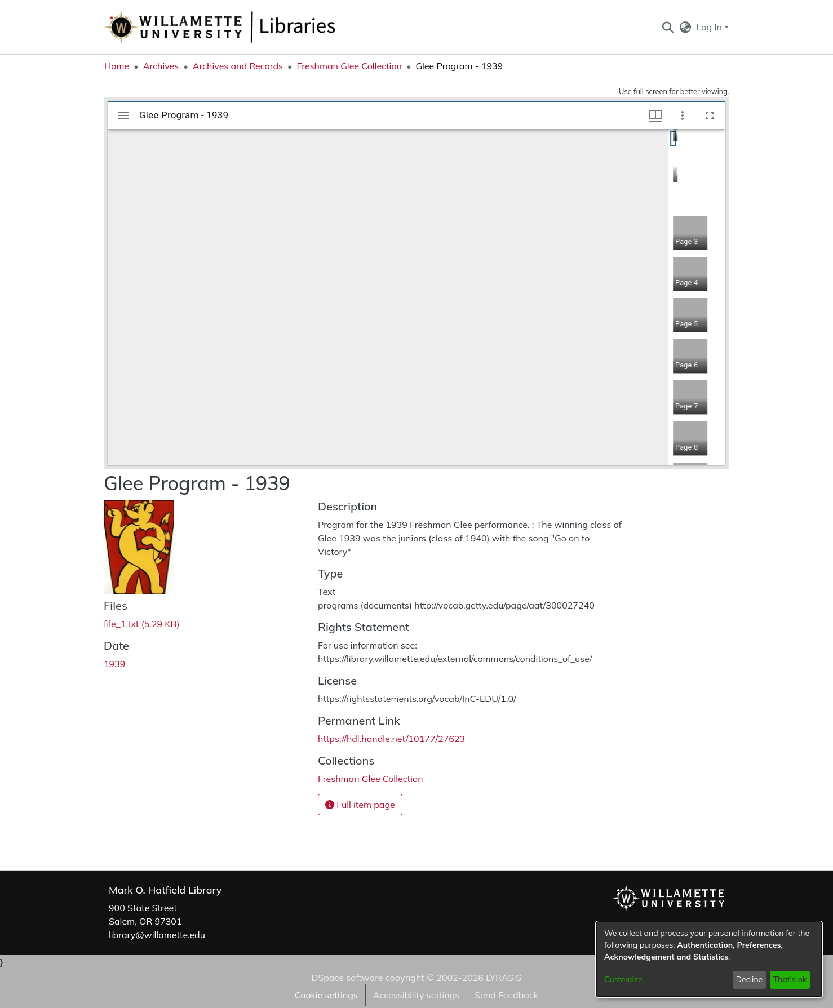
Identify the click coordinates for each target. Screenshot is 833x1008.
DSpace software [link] (347, 977)
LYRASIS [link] (503, 977)
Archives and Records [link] (238, 66)
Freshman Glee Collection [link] (349, 66)
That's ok (790, 979)
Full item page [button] (360, 804)
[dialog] (709, 959)
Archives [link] (161, 66)
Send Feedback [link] (506, 995)
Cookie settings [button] (326, 995)
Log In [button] (710, 27)
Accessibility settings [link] (416, 995)
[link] (141, 623)
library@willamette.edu (157, 934)
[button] (668, 27)
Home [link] (116, 66)
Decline (749, 979)
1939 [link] (114, 663)
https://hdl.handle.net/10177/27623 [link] (391, 738)
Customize (623, 979)
